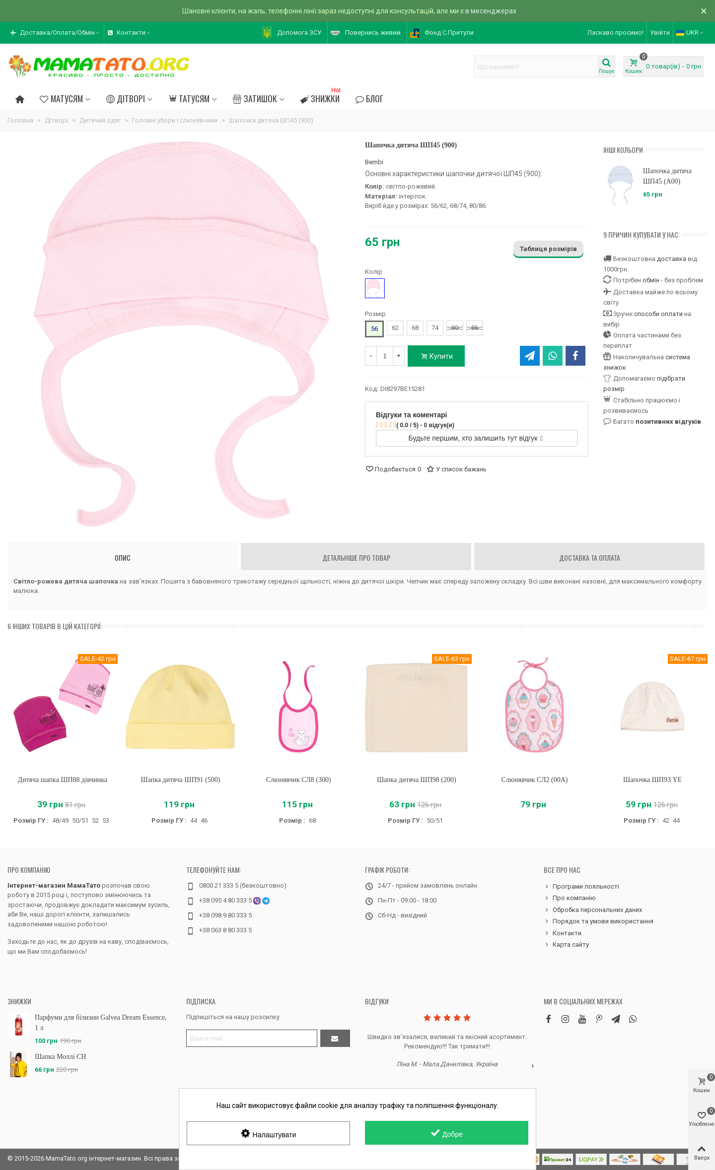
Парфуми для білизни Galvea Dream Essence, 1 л (101, 1023)
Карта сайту (566, 945)
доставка (671, 258)
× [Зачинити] (704, 11)
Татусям (189, 98)
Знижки (321, 97)
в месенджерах (490, 11)
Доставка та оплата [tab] (589, 557)
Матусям (61, 98)
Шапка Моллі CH (60, 1056)
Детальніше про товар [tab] (356, 557)
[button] (55, 33)
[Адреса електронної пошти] (251, 1038)
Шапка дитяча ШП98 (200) (416, 779)
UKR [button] (690, 32)
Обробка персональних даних (593, 910)
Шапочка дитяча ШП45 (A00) (667, 176)
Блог (369, 98)
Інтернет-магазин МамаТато (53, 885)
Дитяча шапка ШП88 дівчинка (62, 779)
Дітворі (125, 98)
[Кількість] (384, 356)
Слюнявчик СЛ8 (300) (298, 779)
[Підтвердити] (335, 1038)
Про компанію (28, 869)
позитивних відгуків (668, 421)
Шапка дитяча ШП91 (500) (180, 779)
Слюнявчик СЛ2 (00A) (534, 779)
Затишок (255, 98)
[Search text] (536, 66)
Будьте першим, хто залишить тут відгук (476, 438)
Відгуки (377, 1001)
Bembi (374, 162)
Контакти (562, 933)
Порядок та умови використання (598, 921)
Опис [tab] (123, 557)
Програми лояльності (581, 887)
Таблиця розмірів (548, 249)
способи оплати (658, 314)
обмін (651, 280)
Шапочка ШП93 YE (652, 779)
